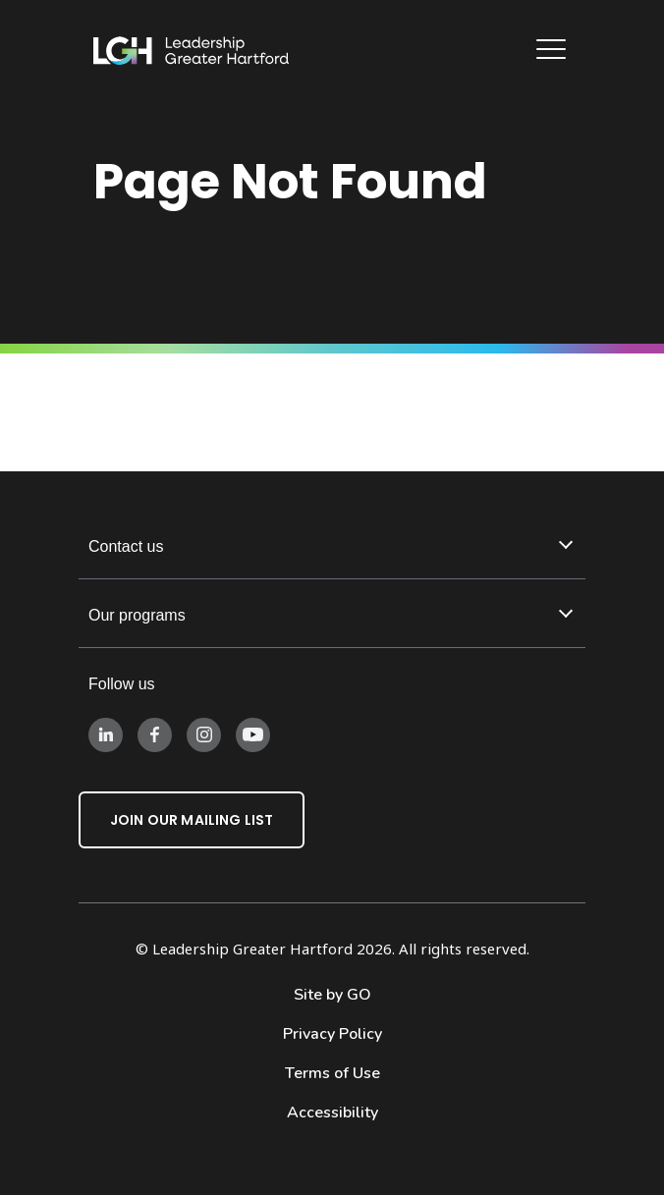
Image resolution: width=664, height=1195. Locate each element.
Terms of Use (332, 1073)
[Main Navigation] (553, 51)
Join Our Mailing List (191, 820)
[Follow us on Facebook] (155, 733)
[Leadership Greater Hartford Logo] (191, 51)
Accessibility (332, 1112)
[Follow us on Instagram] (204, 733)
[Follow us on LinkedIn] (105, 733)
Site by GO (332, 994)
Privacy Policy (332, 1034)
